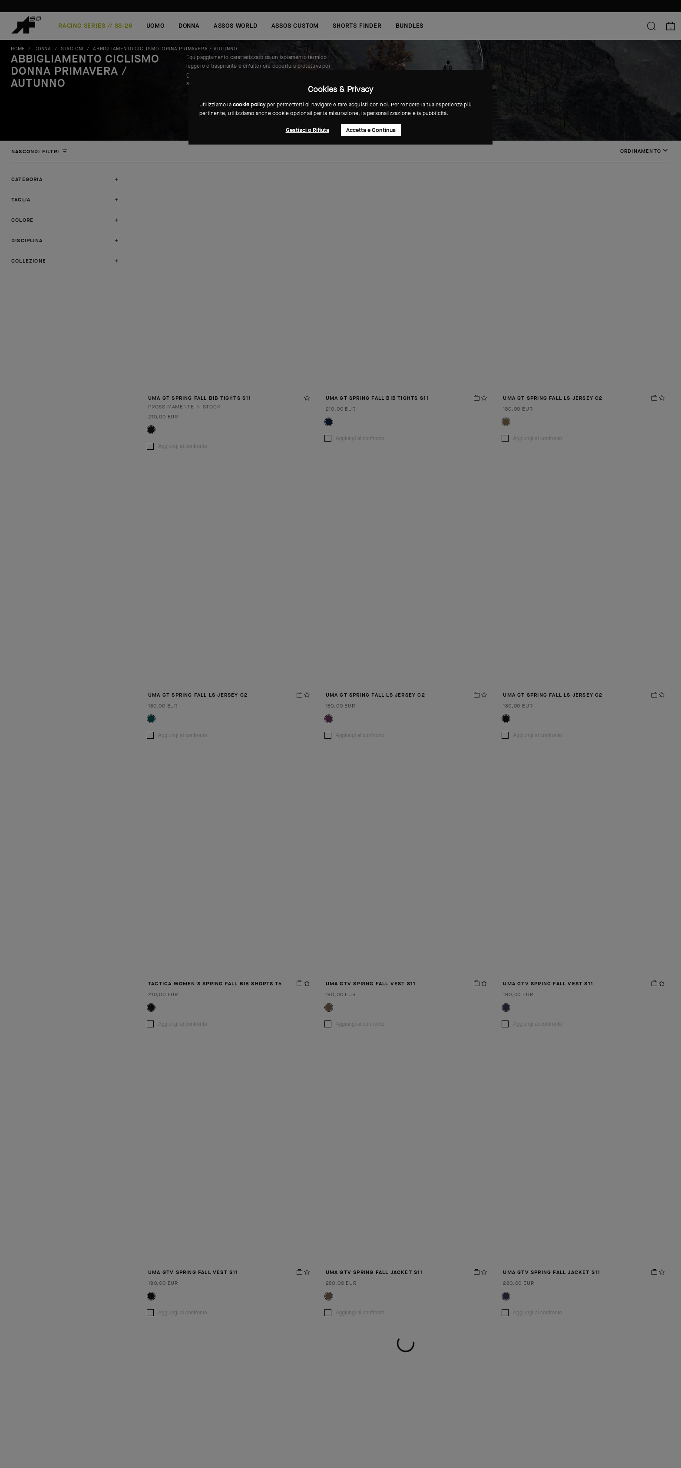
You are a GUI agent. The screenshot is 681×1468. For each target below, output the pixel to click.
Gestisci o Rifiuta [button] (307, 130)
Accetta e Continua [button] (371, 130)
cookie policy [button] (249, 104)
